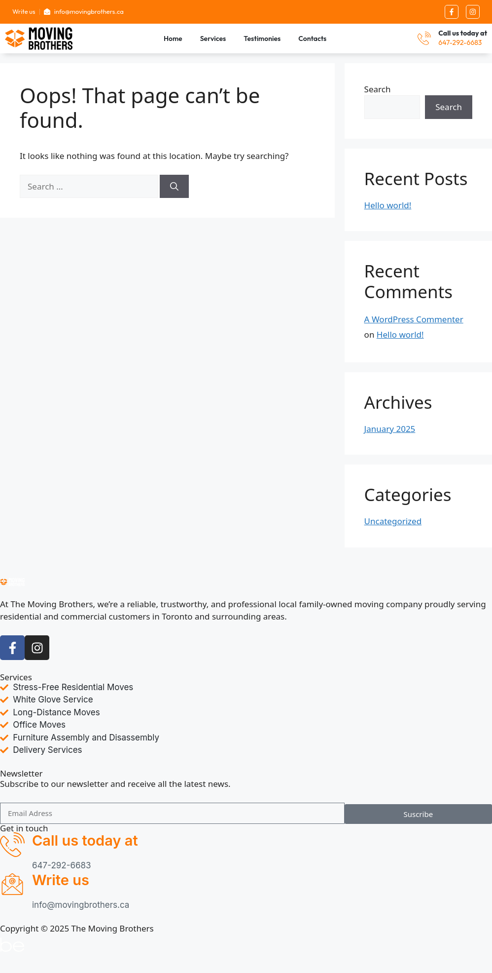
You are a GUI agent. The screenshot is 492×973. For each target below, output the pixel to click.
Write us (60, 880)
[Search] (174, 186)
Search (377, 89)
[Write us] (12, 884)
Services (213, 38)
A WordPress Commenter (413, 319)
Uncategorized (393, 521)
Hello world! (388, 205)
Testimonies (262, 38)
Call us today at (462, 33)
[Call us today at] (424, 38)
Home (173, 38)
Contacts (312, 38)
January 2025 (390, 428)
